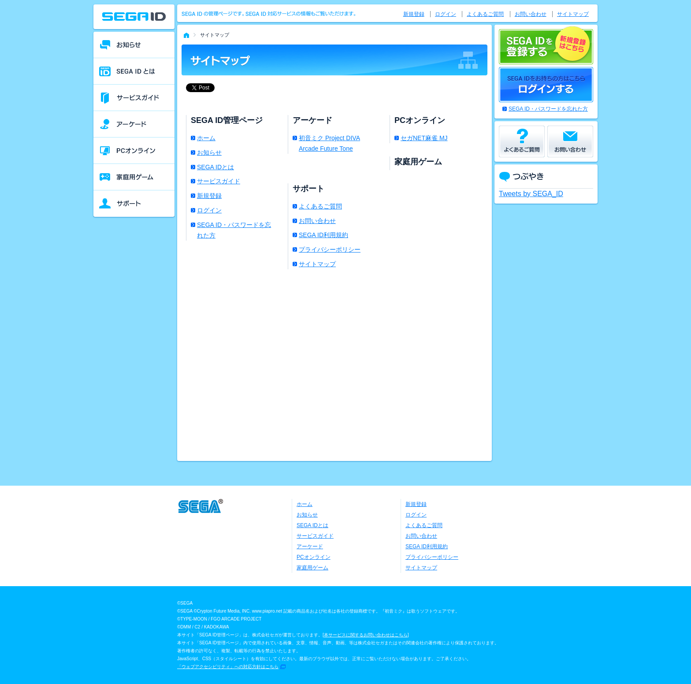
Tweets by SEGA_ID (531, 193)
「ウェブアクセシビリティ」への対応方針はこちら (228, 666)
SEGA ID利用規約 (323, 234)
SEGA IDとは (215, 167)
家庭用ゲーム (312, 568)
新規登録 (209, 195)
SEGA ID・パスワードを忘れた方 (234, 230)
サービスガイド (218, 181)
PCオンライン (314, 557)
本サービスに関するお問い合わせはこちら (366, 634)
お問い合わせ (317, 220)
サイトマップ (317, 264)
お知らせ (209, 152)
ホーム (206, 137)
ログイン (209, 210)
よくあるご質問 (320, 206)
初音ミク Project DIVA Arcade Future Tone (329, 143)
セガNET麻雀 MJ (424, 137)
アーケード (310, 546)
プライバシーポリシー (329, 249)
